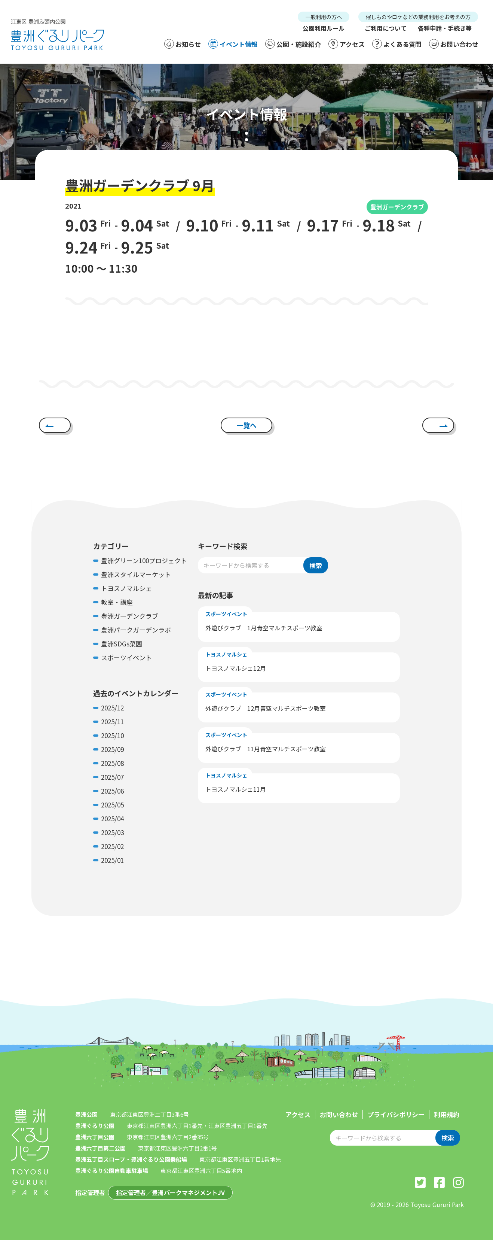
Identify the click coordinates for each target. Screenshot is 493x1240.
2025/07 (112, 777)
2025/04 (112, 818)
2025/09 (112, 749)
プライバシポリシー (396, 1114)
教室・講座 (117, 602)
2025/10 (112, 735)
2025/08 (112, 763)
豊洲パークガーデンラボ (136, 630)
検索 (315, 565)
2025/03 (112, 832)
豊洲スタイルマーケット (136, 574)
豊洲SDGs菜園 (121, 643)
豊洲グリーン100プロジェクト (144, 560)
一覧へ (246, 425)
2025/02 (112, 846)
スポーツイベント (126, 657)
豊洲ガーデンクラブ (397, 206)
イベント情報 (233, 44)
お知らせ (182, 44)
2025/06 (112, 791)
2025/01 (112, 860)
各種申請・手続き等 (445, 28)
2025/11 (112, 721)
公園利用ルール (324, 28)
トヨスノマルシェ (126, 588)
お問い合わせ (453, 44)
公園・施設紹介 (293, 44)
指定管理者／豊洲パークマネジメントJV (170, 1192)
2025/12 (112, 707)
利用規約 (446, 1114)
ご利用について (386, 28)
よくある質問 (397, 44)
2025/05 (112, 804)
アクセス (346, 44)
